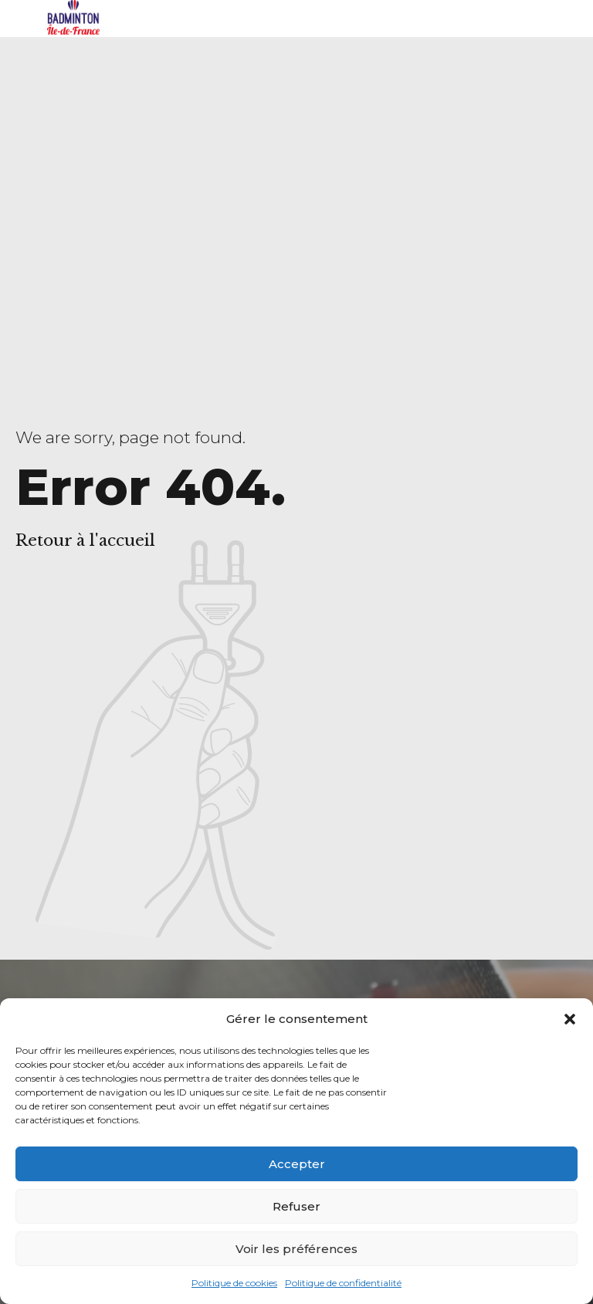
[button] (570, 1019)
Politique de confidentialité (343, 1283)
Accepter (297, 1164)
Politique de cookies (234, 1283)
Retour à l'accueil (85, 540)
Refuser (296, 1206)
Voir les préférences (296, 1248)
